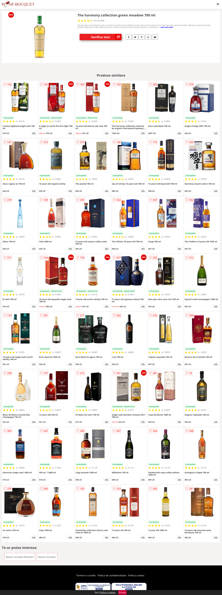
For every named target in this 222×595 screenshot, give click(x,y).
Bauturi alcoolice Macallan (20, 556)
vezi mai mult (167, 27)
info (34, 133)
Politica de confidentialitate (112, 575)
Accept (122, 592)
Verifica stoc (106, 37)
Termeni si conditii (86, 575)
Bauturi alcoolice (47, 556)
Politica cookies (136, 575)
